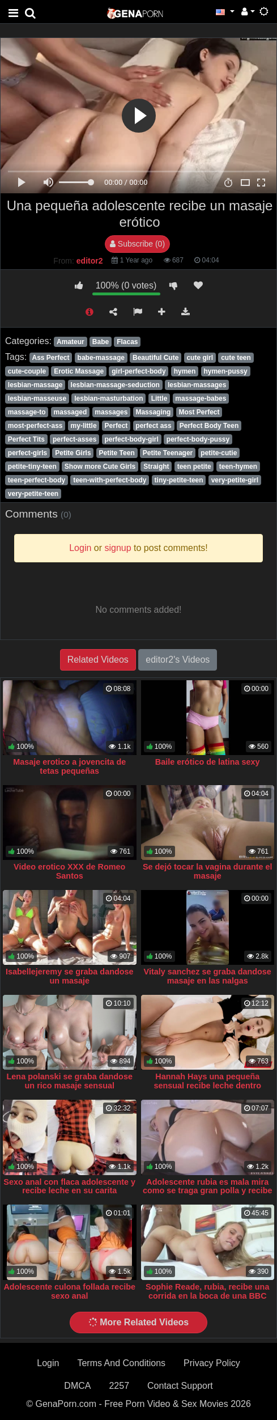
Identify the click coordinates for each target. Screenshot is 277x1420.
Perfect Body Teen (209, 426)
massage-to (27, 412)
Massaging (153, 412)
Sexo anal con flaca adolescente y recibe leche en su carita (69, 1186)
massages (111, 412)
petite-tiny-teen (32, 466)
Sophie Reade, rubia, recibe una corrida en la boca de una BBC (207, 1291)
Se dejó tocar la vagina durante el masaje (207, 871)
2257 (119, 1386)
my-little (84, 426)
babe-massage (101, 358)
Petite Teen (117, 453)
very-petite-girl (234, 480)
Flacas (127, 342)
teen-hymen (238, 466)
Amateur (70, 342)
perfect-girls (27, 453)
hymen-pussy (225, 371)
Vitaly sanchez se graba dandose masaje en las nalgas (207, 976)
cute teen (236, 358)
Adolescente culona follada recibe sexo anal (69, 1291)
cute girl (199, 358)
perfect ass (153, 426)
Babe (100, 342)
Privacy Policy (212, 1363)
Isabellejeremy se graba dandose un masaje (70, 976)
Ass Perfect (50, 358)
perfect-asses (74, 439)
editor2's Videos (178, 659)
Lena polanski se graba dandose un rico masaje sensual (70, 1081)
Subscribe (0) (137, 243)
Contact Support (180, 1386)
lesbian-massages (197, 385)
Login (48, 1363)
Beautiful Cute (155, 358)
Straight (156, 466)
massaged (70, 412)
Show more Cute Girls (100, 466)
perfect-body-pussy (198, 439)
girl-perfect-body (138, 371)
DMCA (77, 1386)
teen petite (194, 466)
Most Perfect (198, 412)
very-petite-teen (33, 494)
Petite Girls (73, 453)
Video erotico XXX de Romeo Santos (69, 871)
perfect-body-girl (131, 439)
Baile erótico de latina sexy (207, 761)
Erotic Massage (79, 371)
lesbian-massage (35, 385)
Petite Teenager (168, 453)
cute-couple (27, 371)
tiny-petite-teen (179, 480)
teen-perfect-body (36, 480)
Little (159, 398)
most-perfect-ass (35, 426)
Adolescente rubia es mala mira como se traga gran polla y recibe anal (207, 1191)
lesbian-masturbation (108, 398)
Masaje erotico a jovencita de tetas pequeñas (69, 766)
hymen (185, 371)
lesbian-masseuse (37, 398)
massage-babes (200, 398)
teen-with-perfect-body (109, 480)
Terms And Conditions (121, 1363)
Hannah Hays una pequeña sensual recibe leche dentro (207, 1081)
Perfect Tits (26, 439)
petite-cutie (219, 453)
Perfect (116, 426)
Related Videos (98, 659)
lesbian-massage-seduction (115, 385)
